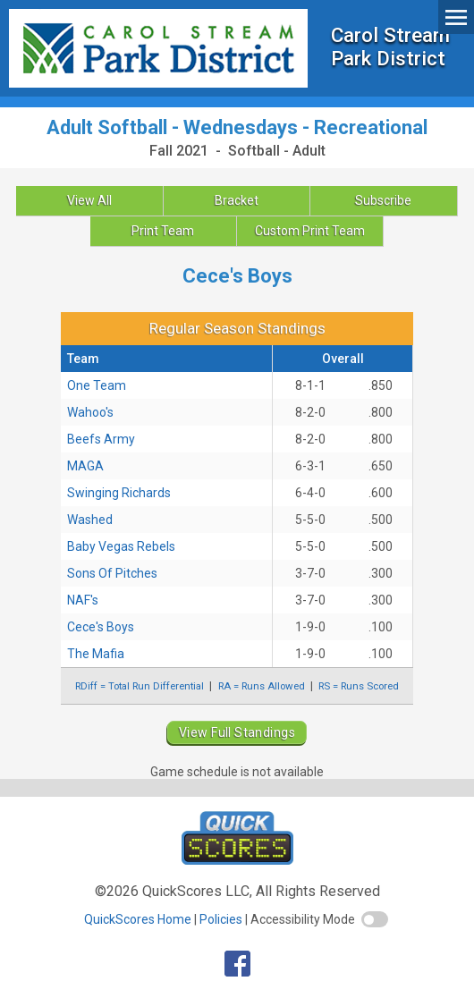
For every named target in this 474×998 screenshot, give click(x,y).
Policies (220, 919)
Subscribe (383, 200)
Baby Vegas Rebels (121, 546)
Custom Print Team (310, 231)
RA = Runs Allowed (261, 686)
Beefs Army (101, 439)
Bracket (236, 200)
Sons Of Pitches (112, 573)
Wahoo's (90, 412)
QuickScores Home (137, 919)
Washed (90, 519)
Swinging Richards (119, 493)
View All (89, 200)
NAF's (82, 600)
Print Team (162, 231)
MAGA (85, 466)
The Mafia (95, 654)
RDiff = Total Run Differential (139, 686)
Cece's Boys (100, 627)
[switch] (374, 919)
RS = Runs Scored (358, 686)
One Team (96, 385)
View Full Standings (237, 732)
